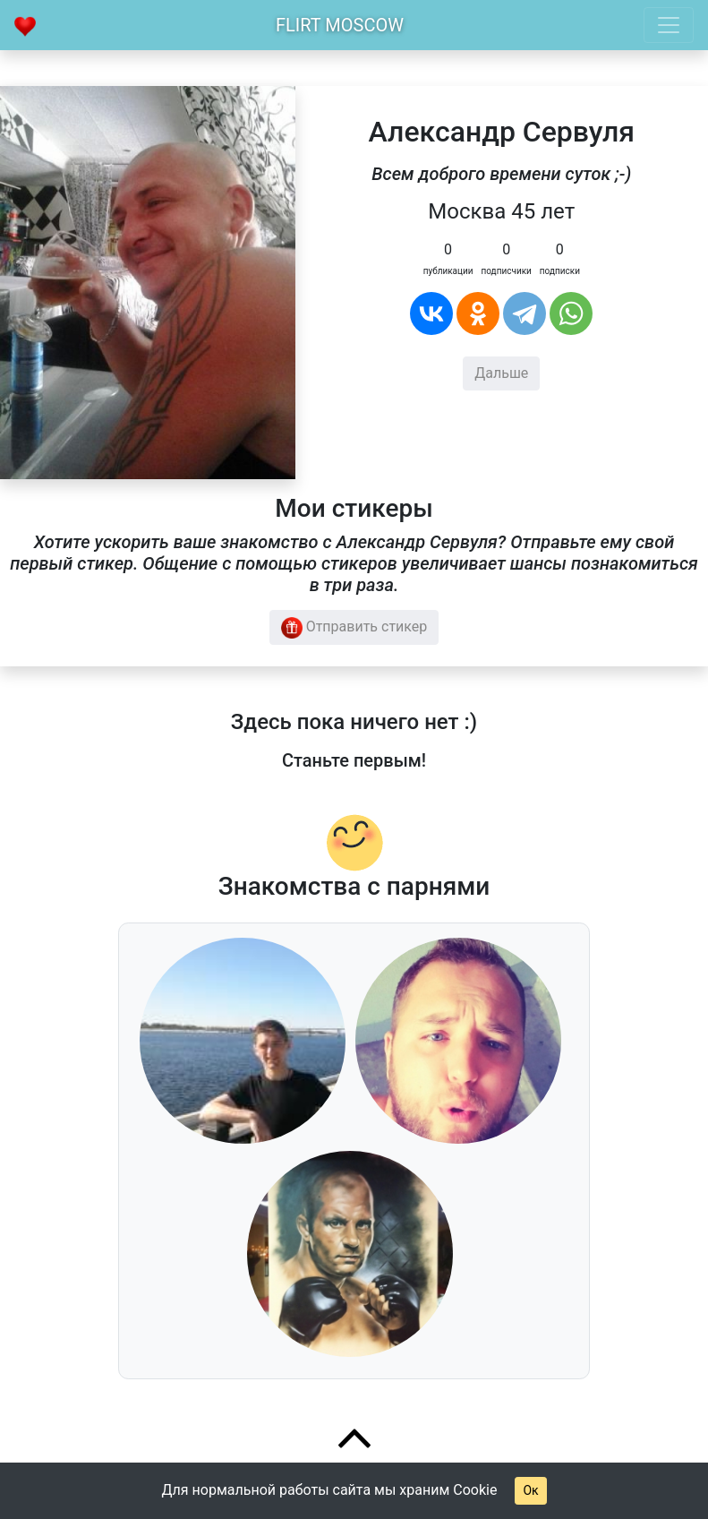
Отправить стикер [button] (354, 628)
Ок (530, 1490)
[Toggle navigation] (669, 25)
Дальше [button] (501, 373)
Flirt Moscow (340, 25)
